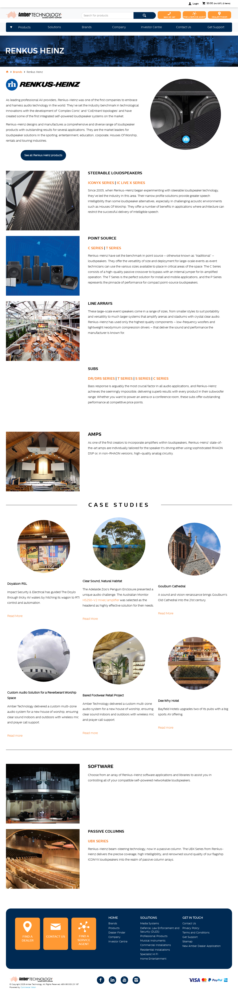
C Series (95, 248)
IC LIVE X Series (130, 183)
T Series (113, 248)
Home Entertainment (153, 958)
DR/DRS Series (101, 378)
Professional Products (154, 936)
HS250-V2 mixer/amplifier (101, 600)
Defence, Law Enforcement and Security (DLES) (159, 930)
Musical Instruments (152, 940)
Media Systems (149, 923)
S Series (142, 378)
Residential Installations (155, 949)
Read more (14, 735)
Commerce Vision (28, 987)
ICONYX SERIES (101, 183)
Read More (14, 616)
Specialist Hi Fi (149, 954)
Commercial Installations (155, 945)
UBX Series (98, 841)
